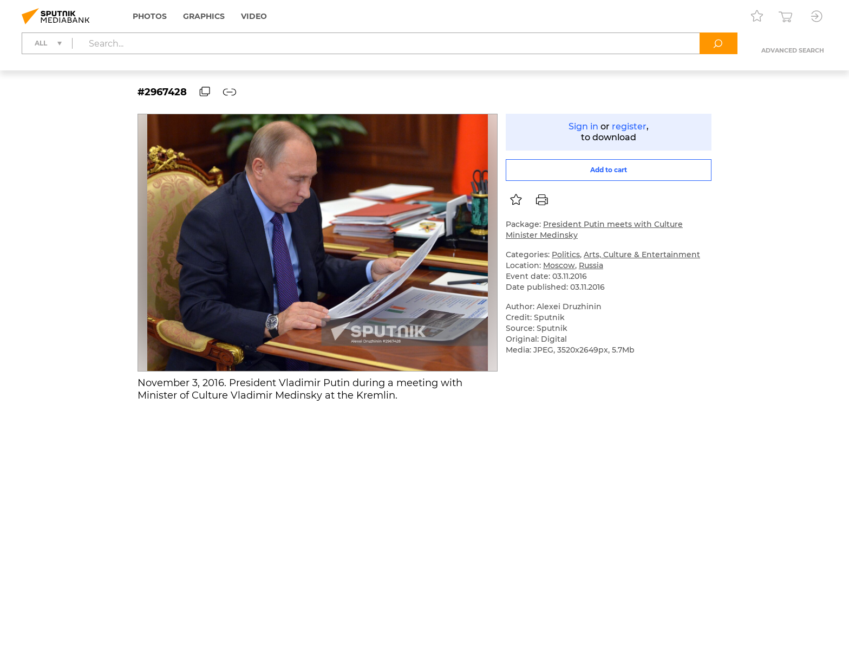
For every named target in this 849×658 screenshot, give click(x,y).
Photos (150, 16)
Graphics (204, 16)
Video (254, 16)
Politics (566, 254)
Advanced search (792, 50)
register (629, 126)
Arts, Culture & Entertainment (642, 254)
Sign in (583, 126)
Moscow (559, 265)
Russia (591, 265)
